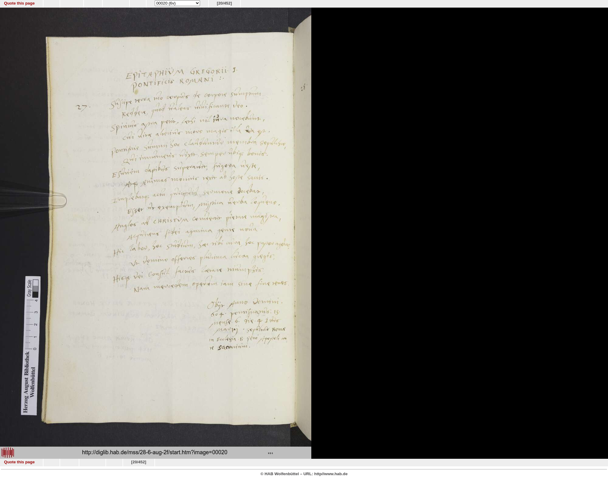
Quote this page (19, 3)
